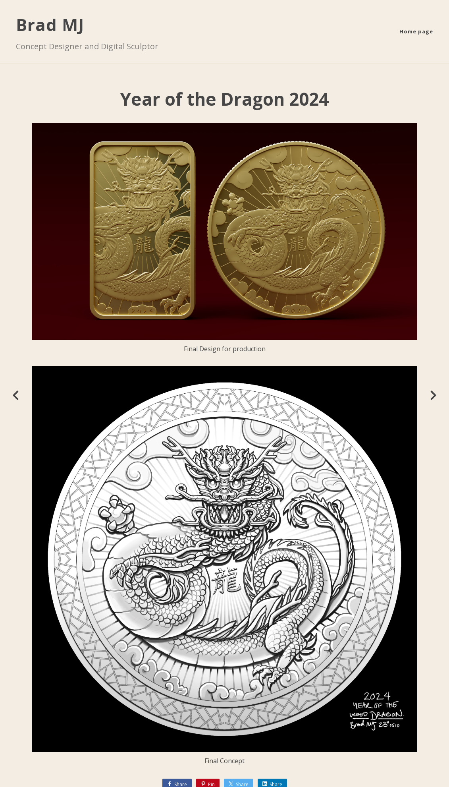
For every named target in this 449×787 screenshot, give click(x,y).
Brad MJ (50, 24)
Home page (416, 31)
